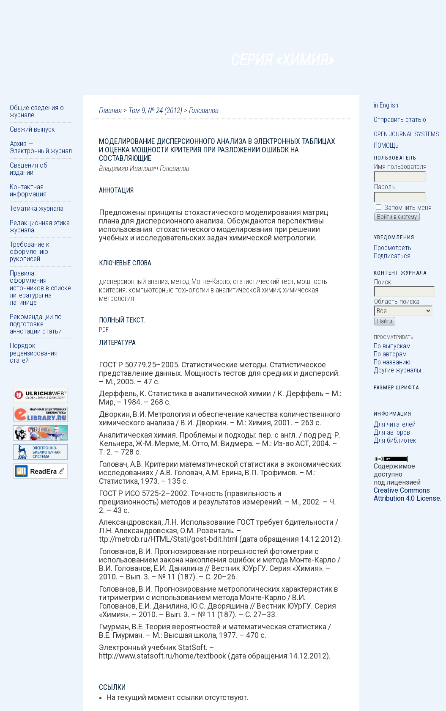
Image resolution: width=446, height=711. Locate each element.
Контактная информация (28, 190)
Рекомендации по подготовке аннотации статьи (36, 324)
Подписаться (392, 256)
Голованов (204, 110)
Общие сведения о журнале (37, 111)
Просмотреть (392, 248)
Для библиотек (395, 440)
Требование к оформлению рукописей (29, 251)
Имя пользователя (400, 167)
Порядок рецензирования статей (33, 352)
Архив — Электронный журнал (41, 147)
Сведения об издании (28, 168)
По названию (392, 362)
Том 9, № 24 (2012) (155, 110)
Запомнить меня (408, 208)
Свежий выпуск (32, 129)
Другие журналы (397, 370)
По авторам (390, 354)
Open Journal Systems (406, 134)
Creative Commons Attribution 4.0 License (407, 494)
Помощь (386, 145)
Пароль (384, 187)
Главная (110, 110)
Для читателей (395, 424)
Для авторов (392, 432)
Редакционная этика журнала (40, 226)
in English (386, 105)
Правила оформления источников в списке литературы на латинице (40, 287)
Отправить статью (400, 120)
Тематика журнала (36, 208)
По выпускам (392, 346)
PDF (104, 329)
